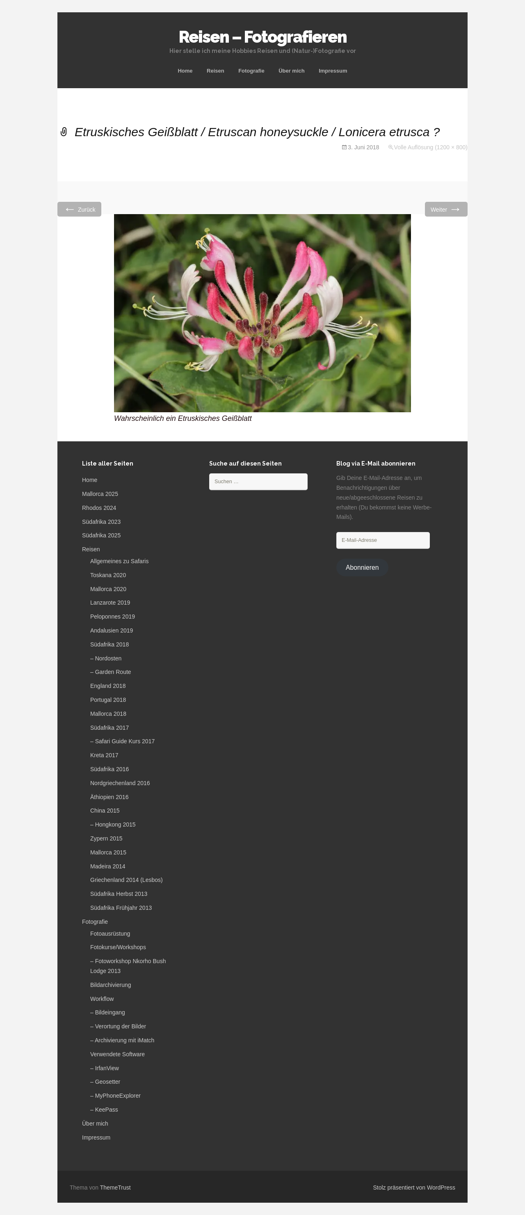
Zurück (79, 209)
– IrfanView (104, 1068)
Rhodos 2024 (99, 508)
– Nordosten (105, 658)
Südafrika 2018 (109, 644)
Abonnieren (362, 567)
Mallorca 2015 (108, 852)
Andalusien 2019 (111, 630)
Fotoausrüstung (110, 933)
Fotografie (251, 70)
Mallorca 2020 (108, 589)
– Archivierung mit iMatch (122, 1040)
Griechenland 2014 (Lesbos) (126, 880)
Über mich (291, 70)
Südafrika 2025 (101, 535)
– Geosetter (105, 1081)
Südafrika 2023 (101, 521)
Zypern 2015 (106, 838)
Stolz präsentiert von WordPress (414, 1187)
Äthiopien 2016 (109, 797)
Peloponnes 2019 (112, 616)
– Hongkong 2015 (113, 824)
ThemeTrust (115, 1187)
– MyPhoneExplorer (115, 1095)
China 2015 (105, 810)
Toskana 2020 (108, 575)
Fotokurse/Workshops (118, 947)
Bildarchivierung (110, 985)
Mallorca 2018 (108, 713)
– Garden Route (110, 672)
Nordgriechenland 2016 (120, 783)
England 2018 (108, 686)
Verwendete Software (117, 1054)
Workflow (102, 999)
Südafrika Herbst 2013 (118, 894)
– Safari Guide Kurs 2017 (122, 741)
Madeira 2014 (108, 866)
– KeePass (104, 1109)
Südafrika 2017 (109, 727)
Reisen (215, 70)
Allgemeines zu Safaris (119, 561)
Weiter (446, 209)
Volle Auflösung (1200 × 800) (431, 147)
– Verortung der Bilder (118, 1026)
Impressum (333, 70)
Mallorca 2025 (100, 494)
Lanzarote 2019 (110, 602)
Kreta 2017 (104, 755)
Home (185, 70)
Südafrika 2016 (109, 769)
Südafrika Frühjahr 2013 (121, 907)
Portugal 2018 (108, 700)
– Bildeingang (107, 1012)
